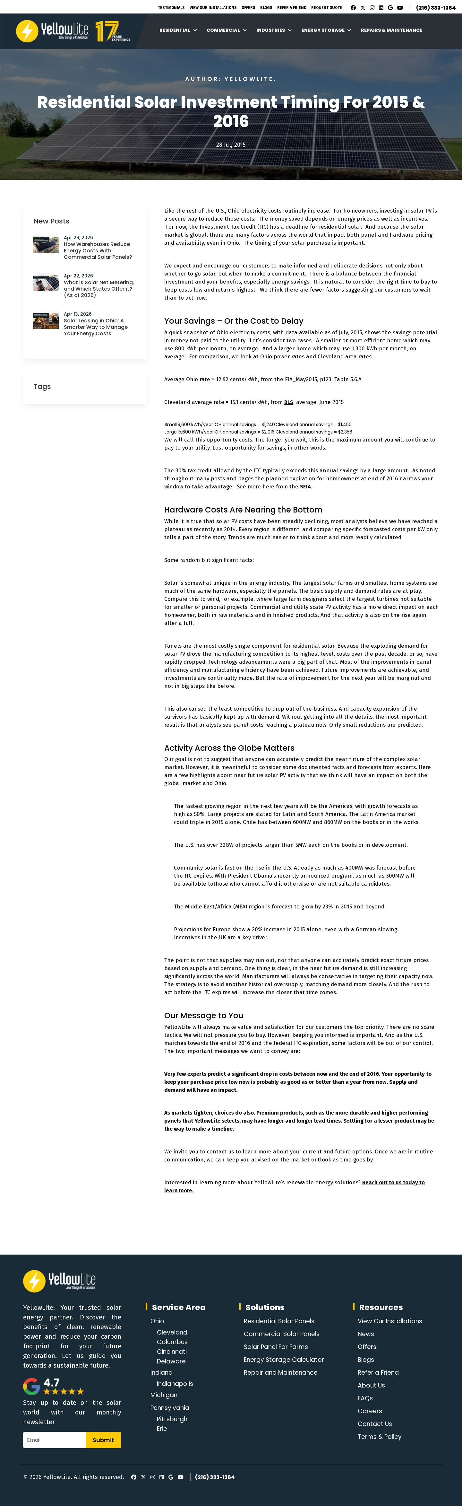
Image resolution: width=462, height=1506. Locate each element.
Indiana (162, 1372)
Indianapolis (177, 1383)
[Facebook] (351, 8)
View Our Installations (213, 7)
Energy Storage (326, 30)
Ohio (157, 1321)
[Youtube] (399, 8)
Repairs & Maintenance (391, 30)
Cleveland (173, 1332)
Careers (368, 1411)
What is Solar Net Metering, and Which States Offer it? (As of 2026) (99, 289)
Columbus (173, 1342)
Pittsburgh (173, 1419)
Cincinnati (173, 1351)
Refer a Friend (377, 1372)
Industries (274, 30)
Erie (162, 1428)
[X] (362, 8)
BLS (288, 402)
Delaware (172, 1361)
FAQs (363, 1398)
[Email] (54, 1440)
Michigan (165, 1395)
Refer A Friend (291, 7)
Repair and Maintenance (281, 1372)
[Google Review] (389, 8)
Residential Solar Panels (279, 1321)
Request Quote (326, 7)
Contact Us (373, 1424)
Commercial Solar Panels (282, 1334)
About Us (369, 1385)
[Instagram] (371, 8)
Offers (248, 7)
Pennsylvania (171, 1408)
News (364, 1334)
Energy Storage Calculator (284, 1359)
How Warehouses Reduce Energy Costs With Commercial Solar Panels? (98, 251)
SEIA (305, 486)
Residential (178, 30)
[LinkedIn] (380, 8)
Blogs (266, 7)
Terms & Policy (378, 1436)
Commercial (227, 30)
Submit (103, 1440)
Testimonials (171, 7)
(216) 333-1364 (436, 8)
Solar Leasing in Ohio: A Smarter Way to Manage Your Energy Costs (96, 327)
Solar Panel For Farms (276, 1347)
